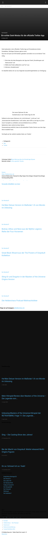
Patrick (3, 172)
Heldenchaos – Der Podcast (11, 523)
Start (2, 6)
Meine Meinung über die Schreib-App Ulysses (23, 159)
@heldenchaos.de (19, 308)
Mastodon (4, 534)
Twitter (5, 145)
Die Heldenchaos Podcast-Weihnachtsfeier (19, 300)
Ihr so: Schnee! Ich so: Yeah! (13, 466)
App (5, 143)
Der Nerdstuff (8, 6)
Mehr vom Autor (15, 184)
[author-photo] (6, 170)
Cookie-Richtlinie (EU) (9, 529)
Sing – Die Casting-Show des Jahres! (17, 435)
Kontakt (6, 520)
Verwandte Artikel (6, 184)
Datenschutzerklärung (9, 527)
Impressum (7, 525)
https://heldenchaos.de (8, 174)
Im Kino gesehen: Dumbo (17, 161)
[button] (3, 2)
